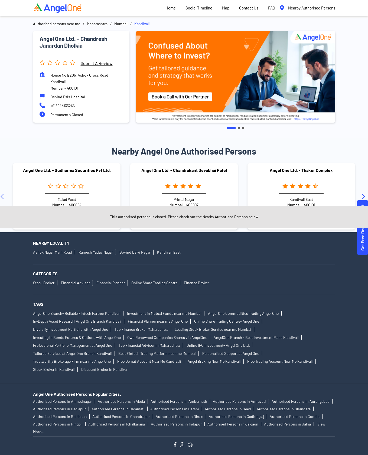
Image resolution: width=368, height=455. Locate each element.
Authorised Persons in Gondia (295, 416)
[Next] (365, 196)
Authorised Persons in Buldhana (60, 416)
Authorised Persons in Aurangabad (301, 401)
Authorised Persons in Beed (228, 409)
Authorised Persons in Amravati (239, 401)
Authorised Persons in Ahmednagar (62, 401)
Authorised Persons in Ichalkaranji (116, 424)
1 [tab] (231, 128)
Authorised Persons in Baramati (118, 409)
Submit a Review (97, 63)
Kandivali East (169, 252)
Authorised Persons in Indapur (176, 424)
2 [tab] (239, 128)
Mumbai (121, 23)
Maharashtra (97, 23)
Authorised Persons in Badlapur (59, 409)
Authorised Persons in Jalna (287, 424)
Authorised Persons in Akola (121, 401)
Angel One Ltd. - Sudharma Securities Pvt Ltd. (67, 170)
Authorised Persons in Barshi (174, 409)
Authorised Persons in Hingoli (58, 424)
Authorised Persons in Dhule (179, 416)
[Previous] (3, 196)
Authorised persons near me (56, 23)
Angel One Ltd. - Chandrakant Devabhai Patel (184, 170)
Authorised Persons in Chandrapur (121, 416)
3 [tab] (243, 128)
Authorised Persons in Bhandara (284, 409)
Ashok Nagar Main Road (52, 252)
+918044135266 (62, 105)
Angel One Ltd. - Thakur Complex (301, 170)
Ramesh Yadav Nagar (96, 252)
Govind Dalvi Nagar (135, 252)
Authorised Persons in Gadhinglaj (236, 416)
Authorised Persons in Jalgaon (232, 424)
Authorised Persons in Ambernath (179, 401)
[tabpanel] (235, 77)
